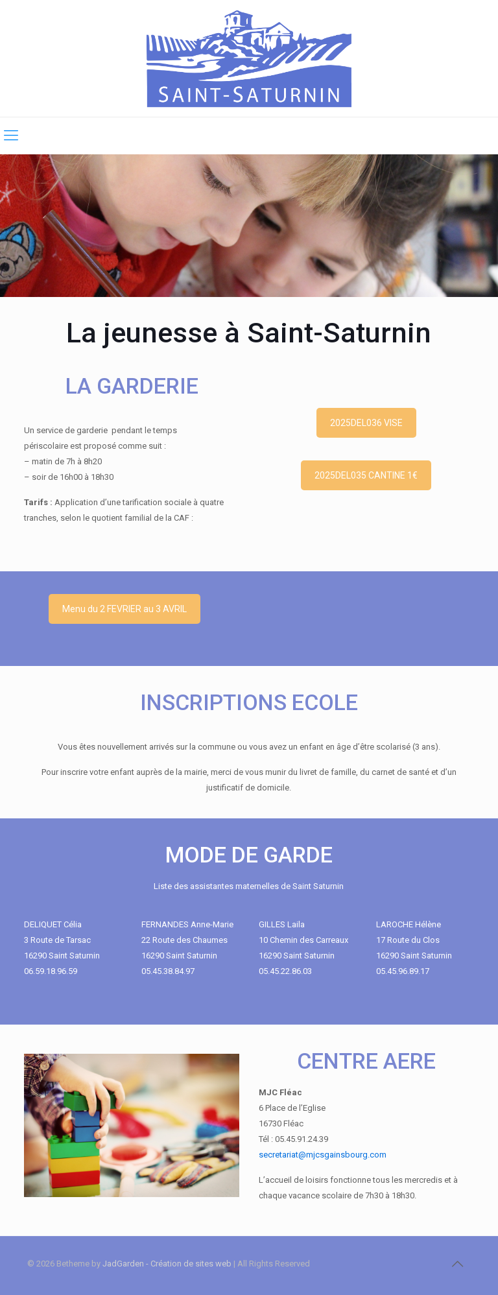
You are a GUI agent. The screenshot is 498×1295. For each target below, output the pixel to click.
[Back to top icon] (457, 1263)
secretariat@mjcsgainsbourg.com (322, 1154)
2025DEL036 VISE (366, 423)
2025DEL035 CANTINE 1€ (366, 475)
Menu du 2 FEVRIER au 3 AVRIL (124, 609)
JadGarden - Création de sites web (166, 1263)
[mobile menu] (11, 136)
